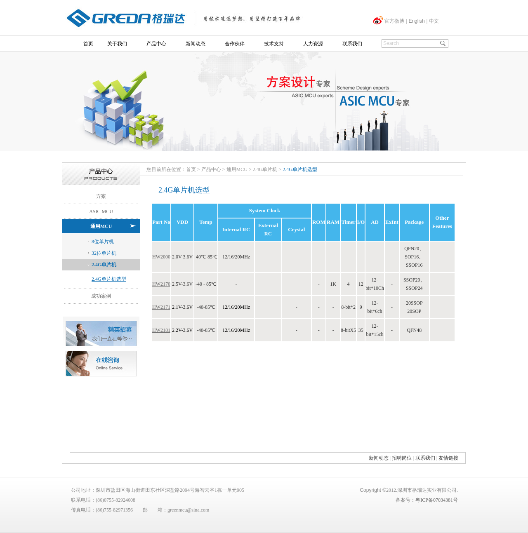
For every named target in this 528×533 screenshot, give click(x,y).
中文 (434, 21)
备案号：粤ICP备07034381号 (427, 500)
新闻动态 (195, 44)
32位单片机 (104, 253)
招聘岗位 (402, 458)
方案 (101, 196)
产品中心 (156, 44)
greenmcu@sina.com (188, 510)
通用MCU (101, 226)
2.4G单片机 (104, 265)
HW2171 (161, 307)
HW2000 (161, 257)
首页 (88, 44)
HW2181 (161, 330)
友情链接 (448, 458)
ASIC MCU (101, 211)
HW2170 (161, 284)
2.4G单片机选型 (109, 279)
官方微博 (394, 21)
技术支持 (274, 44)
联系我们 (352, 44)
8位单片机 (103, 241)
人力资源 (313, 44)
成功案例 (101, 296)
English (416, 21)
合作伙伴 (235, 44)
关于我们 (117, 44)
